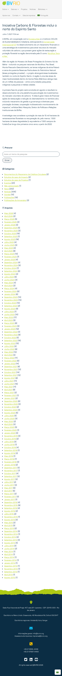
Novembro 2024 (11, 265)
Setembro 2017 (10, 476)
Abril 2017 (8, 491)
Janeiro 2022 (9, 363)
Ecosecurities (34, 39)
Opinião (7, 194)
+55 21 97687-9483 (31, 652)
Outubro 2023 (10, 303)
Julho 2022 (9, 346)
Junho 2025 (9, 245)
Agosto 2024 (9, 274)
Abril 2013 (8, 574)
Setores (15, 9)
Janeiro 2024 (9, 294)
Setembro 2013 (10, 571)
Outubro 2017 (10, 473)
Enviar (7, 160)
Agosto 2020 (9, 413)
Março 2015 (9, 528)
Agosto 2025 (9, 239)
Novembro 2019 (11, 436)
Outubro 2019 (10, 439)
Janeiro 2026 (9, 225)
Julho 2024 (9, 277)
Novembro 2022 (11, 334)
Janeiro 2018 (9, 465)
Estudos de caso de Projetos (16, 180)
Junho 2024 (9, 280)
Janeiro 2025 (9, 259)
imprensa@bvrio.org (40, 636)
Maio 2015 (8, 522)
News (6, 189)
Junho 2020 (9, 418)
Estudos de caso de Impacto (16, 177)
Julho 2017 (8, 482)
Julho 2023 (9, 311)
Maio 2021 (8, 387)
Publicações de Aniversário (15, 200)
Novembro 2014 (11, 534)
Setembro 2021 (10, 375)
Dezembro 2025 (10, 228)
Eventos (7, 183)
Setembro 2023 (10, 306)
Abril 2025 (8, 251)
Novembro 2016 (11, 505)
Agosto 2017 (9, 479)
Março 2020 (9, 427)
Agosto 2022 (9, 343)
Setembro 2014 (10, 540)
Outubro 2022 (10, 337)
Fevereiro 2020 (10, 430)
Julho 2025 (9, 242)
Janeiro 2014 (9, 563)
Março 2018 (9, 459)
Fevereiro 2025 (10, 256)
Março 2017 (9, 493)
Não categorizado (11, 186)
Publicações (9, 197)
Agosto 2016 (9, 511)
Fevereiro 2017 (10, 496)
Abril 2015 (8, 525)
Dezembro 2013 (10, 566)
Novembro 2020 (11, 404)
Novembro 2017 (10, 470)
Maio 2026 (8, 213)
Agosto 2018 (9, 453)
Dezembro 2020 (11, 401)
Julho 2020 (9, 415)
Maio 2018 (8, 456)
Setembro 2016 (10, 508)
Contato (16, 15)
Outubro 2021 (10, 372)
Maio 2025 (8, 248)
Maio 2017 (8, 488)
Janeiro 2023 (9, 329)
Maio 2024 (8, 282)
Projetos (24, 9)
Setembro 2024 (10, 271)
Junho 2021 (9, 384)
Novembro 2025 (11, 230)
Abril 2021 (8, 389)
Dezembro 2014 (10, 531)
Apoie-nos (6, 15)
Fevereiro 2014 (10, 560)
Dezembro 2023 (11, 297)
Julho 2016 (9, 514)
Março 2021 (9, 392)
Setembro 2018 (10, 450)
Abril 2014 (8, 554)
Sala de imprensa (29, 15)
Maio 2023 (8, 317)
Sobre (5, 9)
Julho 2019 (9, 441)
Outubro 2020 (10, 407)
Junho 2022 (9, 349)
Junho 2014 (9, 548)
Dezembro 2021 (10, 366)
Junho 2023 (9, 314)
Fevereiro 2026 (10, 222)
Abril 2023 (8, 320)
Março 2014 (9, 557)
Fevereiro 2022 (10, 360)
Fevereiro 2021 (10, 395)
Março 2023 (9, 323)
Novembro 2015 (11, 517)
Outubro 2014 (10, 537)
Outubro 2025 (10, 233)
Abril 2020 (8, 424)
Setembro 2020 (10, 410)
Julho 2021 (9, 381)
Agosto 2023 (9, 308)
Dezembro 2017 (10, 467)
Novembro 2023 (11, 300)
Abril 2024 (8, 285)
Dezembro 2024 (11, 262)
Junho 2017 (9, 485)
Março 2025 (9, 254)
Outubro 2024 (10, 268)
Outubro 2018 (10, 447)
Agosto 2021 (9, 378)
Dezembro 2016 (10, 502)
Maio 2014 (8, 551)
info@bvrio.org (38, 633)
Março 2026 (9, 219)
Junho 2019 (9, 444)
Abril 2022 (8, 355)
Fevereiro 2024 (10, 291)
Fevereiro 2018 (10, 462)
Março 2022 (9, 358)
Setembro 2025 (10, 236)
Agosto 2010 (9, 577)
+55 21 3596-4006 (31, 649)
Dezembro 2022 (10, 332)
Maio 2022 (8, 352)
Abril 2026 (8, 216)
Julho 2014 (9, 545)
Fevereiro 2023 (10, 326)
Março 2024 (9, 288)
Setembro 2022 (10, 340)
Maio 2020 (8, 421)
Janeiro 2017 (9, 499)
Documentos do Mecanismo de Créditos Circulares (25, 174)
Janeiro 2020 (9, 433)
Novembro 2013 (11, 569)
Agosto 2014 (9, 543)
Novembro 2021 (11, 369)
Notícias (33, 9)
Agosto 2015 (9, 519)
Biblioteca (42, 9)
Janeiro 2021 (9, 398)
